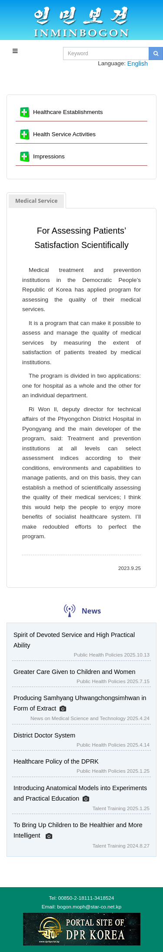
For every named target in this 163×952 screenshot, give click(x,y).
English (137, 63)
